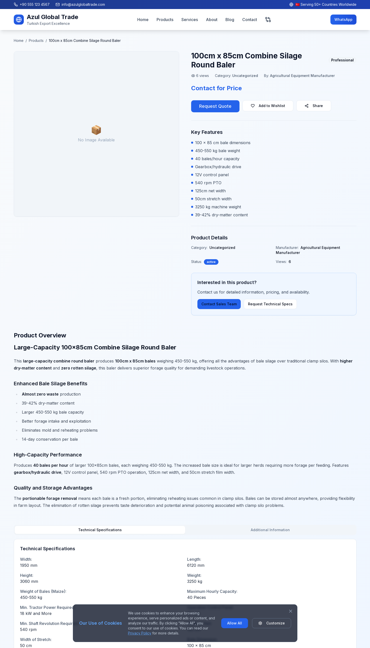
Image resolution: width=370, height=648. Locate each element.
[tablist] (185, 530)
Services (189, 19)
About (211, 19)
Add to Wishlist (268, 106)
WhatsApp (343, 19)
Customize (271, 623)
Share (314, 106)
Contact (249, 19)
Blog (229, 19)
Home (143, 19)
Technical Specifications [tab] (100, 530)
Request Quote (215, 106)
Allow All (234, 623)
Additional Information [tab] (270, 530)
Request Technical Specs (270, 304)
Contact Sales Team (219, 304)
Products (165, 19)
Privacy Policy (139, 633)
